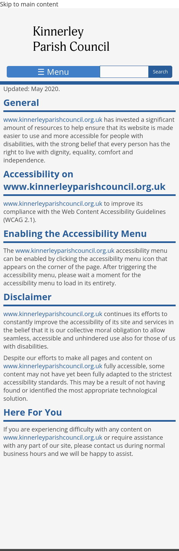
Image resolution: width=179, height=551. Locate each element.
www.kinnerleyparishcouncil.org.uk (52, 119)
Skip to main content (29, 4)
